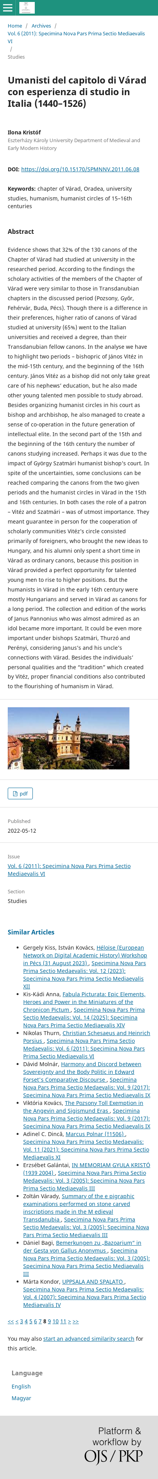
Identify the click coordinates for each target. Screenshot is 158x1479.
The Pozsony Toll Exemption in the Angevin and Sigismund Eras (83, 1106)
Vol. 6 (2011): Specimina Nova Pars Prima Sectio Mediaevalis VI (76, 37)
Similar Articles (31, 932)
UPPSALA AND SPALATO (93, 1281)
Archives (41, 25)
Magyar (21, 1398)
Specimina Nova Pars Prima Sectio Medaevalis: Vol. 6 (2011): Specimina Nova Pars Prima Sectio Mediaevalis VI (84, 1048)
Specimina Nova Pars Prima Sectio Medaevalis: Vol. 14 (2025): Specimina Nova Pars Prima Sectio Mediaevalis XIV (84, 1017)
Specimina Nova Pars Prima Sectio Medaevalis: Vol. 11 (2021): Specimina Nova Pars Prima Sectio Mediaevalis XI (86, 1149)
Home (15, 25)
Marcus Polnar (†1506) (95, 1134)
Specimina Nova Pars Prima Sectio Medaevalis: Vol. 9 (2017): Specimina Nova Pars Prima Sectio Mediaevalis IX (86, 1087)
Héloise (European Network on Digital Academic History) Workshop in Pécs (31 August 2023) (85, 955)
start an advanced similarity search (88, 1338)
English (21, 1386)
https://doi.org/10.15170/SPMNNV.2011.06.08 (80, 169)
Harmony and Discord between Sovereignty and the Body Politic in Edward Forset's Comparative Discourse (82, 1071)
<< (11, 1321)
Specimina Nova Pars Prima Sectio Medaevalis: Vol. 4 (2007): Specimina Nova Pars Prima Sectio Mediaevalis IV (84, 1297)
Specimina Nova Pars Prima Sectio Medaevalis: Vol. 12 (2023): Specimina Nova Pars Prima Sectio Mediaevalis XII (84, 974)
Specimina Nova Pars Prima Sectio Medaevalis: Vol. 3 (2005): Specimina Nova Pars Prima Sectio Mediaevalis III (84, 1180)
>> (76, 1321)
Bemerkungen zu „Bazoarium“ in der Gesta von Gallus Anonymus (82, 1246)
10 (56, 1321)
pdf (23, 793)
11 (63, 1321)
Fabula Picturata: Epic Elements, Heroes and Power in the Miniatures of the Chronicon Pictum (84, 1001)
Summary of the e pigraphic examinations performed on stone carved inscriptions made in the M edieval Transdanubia (78, 1207)
